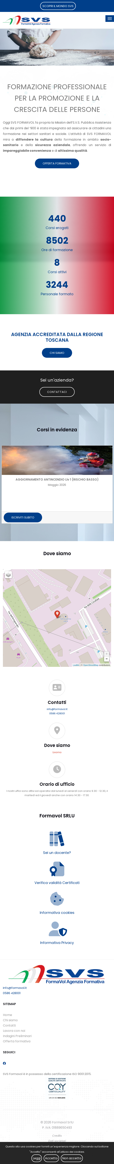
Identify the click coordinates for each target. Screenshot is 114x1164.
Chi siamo (10, 1020)
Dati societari (57, 1141)
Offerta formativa (16, 1041)
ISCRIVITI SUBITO (22, 517)
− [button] (107, 659)
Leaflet (76, 665)
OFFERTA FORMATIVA (57, 163)
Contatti (9, 1025)
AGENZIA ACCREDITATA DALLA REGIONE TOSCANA (57, 337)
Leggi (37, 1158)
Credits (57, 1136)
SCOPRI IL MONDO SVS (57, 6)
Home (7, 1015)
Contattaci (57, 392)
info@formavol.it (57, 709)
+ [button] (107, 654)
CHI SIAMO (57, 353)
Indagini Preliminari (17, 1036)
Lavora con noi (14, 1030)
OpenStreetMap (90, 665)
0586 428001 (57, 713)
